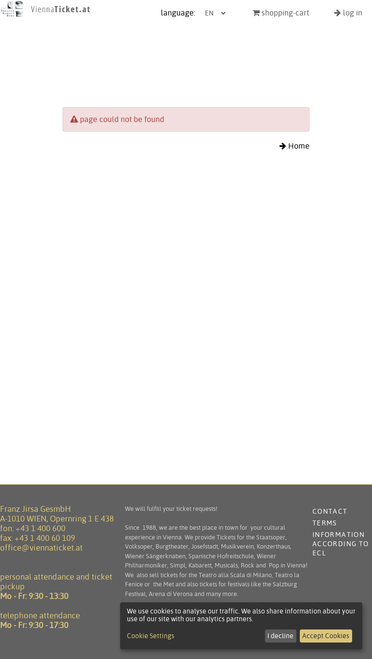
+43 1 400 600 (40, 528)
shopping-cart (280, 12)
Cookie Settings (150, 636)
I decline (280, 636)
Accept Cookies (325, 636)
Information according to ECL (340, 544)
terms (324, 523)
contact (330, 511)
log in (348, 12)
